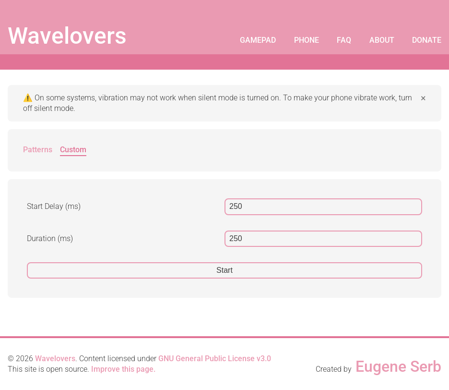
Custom (73, 149)
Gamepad (258, 40)
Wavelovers (67, 35)
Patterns (37, 149)
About (381, 40)
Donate (426, 40)
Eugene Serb (398, 366)
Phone (306, 40)
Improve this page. (123, 369)
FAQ (344, 40)
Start (224, 270)
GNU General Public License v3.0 (214, 358)
